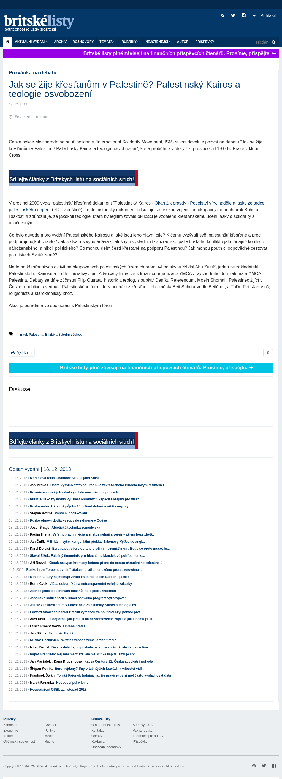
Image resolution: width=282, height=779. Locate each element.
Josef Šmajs (39, 528)
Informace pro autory (148, 736)
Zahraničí (10, 725)
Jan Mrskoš (39, 485)
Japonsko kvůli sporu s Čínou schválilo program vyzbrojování (79, 598)
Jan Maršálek (40, 661)
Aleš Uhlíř (37, 619)
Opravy (96, 736)
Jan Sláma (38, 633)
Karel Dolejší (40, 548)
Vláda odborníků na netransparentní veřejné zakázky (91, 584)
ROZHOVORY (83, 42)
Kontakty (97, 730)
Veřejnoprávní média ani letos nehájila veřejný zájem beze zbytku (104, 534)
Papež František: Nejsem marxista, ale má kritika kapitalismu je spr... (84, 654)
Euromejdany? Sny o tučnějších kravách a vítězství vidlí (99, 669)
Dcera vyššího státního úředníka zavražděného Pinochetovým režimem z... (108, 485)
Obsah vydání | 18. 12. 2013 (40, 469)
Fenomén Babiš (60, 633)
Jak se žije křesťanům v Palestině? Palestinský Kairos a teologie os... (84, 605)
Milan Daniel (39, 647)
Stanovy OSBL (143, 725)
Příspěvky (204, 42)
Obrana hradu (74, 626)
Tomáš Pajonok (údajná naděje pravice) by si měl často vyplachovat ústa (114, 675)
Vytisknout (21, 353)
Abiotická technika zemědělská (75, 528)
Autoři (183, 42)
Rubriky (130, 42)
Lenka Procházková (45, 626)
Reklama (97, 741)
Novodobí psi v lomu (72, 683)
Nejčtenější (158, 42)
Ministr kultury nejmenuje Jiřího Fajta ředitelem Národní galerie (79, 577)
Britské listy (41, 23)
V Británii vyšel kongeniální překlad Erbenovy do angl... (96, 542)
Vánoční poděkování (71, 513)
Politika (50, 730)
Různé (49, 741)
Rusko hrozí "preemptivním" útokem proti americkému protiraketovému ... (84, 570)
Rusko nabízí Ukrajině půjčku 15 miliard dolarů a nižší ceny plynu (81, 506)
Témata (107, 42)
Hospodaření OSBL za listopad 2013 (58, 689)
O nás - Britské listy (105, 725)
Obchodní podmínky (106, 747)
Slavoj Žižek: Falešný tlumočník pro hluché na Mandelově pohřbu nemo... (87, 556)
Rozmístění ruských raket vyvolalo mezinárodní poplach (74, 492)
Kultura (8, 736)
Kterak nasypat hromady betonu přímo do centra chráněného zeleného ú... (106, 563)
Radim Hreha (40, 534)
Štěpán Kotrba (41, 513)
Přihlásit (264, 15)
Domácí (50, 725)
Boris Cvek (38, 584)
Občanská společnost (19, 741)
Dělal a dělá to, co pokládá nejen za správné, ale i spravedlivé (99, 647)
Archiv (60, 42)
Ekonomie (10, 730)
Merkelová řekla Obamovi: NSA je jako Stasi (64, 478)
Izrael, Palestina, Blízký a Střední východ (50, 334)
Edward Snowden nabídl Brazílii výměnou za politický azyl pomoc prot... (86, 612)
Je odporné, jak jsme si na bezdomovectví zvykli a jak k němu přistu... (102, 619)
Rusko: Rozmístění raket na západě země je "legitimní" (73, 640)
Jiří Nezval (38, 563)
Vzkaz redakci (143, 730)
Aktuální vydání (31, 42)
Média (49, 736)
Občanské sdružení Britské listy (57, 766)
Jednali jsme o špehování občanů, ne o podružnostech (73, 591)
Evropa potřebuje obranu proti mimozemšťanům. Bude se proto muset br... (111, 548)
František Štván (42, 675)
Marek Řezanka (42, 683)
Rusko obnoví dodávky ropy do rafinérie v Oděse (68, 520)
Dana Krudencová (68, 661)
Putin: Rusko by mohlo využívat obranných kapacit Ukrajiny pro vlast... (86, 499)
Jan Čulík (37, 542)
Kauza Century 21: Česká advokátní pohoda (118, 661)
